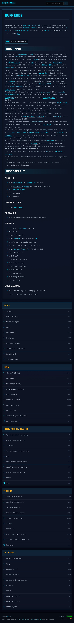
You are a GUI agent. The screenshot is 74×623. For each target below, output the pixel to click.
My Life (58, 103)
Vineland (37, 311)
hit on (36, 59)
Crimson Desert (37, 569)
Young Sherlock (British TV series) (37, 539)
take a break (45, 92)
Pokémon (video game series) (37, 580)
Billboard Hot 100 (14, 62)
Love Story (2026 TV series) (37, 534)
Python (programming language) (37, 435)
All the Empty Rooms (37, 421)
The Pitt (37, 523)
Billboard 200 (47, 65)
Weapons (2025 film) (37, 383)
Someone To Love (16, 87)
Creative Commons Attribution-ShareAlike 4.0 (29, 619)
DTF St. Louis (37, 528)
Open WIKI (9, 3)
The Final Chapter (28, 116)
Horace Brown (34, 133)
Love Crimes (57, 62)
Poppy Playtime (37, 606)
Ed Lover (12, 133)
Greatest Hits (14, 95)
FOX (47, 151)
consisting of (35, 25)
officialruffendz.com (15, 41)
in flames (34, 143)
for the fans (39, 116)
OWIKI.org (8, 616)
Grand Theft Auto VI (37, 596)
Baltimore (26, 28)
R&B (24, 25)
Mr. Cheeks (60, 133)
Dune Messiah (37, 354)
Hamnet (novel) (37, 332)
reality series (47, 130)
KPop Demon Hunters (37, 399)
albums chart (9, 68)
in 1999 (30, 54)
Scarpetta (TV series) (37, 507)
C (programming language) (37, 440)
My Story (66, 103)
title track (11, 81)
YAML (37, 483)
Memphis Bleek (23, 76)
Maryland (34, 28)
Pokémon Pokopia (37, 574)
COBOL (37, 477)
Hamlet (37, 327)
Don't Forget (23, 228)
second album (44, 73)
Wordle (37, 564)
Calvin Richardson (22, 133)
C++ (37, 456)
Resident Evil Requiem (37, 558)
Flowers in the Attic (37, 343)
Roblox (37, 590)
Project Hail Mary (37, 316)
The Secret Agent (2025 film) (37, 415)
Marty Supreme (37, 394)
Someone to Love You (21, 31)
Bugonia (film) (37, 410)
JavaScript (37, 445)
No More (17, 239)
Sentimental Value (37, 405)
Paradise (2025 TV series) (37, 512)
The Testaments (37, 359)
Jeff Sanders (44, 133)
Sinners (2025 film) (37, 373)
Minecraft (37, 585)
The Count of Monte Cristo (37, 348)
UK (36, 239)
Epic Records (22, 54)
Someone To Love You (21, 186)
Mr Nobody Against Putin (37, 389)
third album (47, 124)
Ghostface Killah (48, 97)
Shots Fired (59, 151)
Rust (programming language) (37, 461)
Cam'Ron (17, 57)
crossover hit (9, 84)
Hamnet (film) (37, 378)
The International (37, 122)
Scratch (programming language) (37, 451)
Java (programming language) (37, 467)
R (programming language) (37, 472)
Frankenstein (37, 337)
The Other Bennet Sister (37, 518)
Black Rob (8, 135)
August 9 (57, 116)
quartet (46, 31)
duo (28, 25)
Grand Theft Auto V (37, 601)
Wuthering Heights (37, 321)
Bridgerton (37, 545)
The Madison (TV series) (37, 496)
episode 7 (8, 154)
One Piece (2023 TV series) (37, 502)
